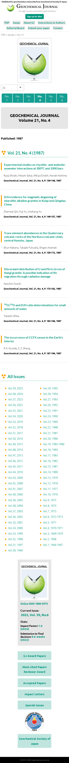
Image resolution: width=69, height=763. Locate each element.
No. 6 (62, 98)
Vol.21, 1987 (50, 433)
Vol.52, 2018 (15, 427)
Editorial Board (15, 28)
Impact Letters (34, 694)
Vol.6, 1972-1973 (53, 517)
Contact (57, 28)
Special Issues (34, 705)
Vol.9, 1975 (49, 500)
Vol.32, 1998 (15, 539)
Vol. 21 (20, 34)
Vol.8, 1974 (49, 505)
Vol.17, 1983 (50, 455)
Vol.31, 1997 (15, 545)
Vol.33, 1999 (15, 533)
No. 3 (29, 98)
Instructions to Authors (51, 22)
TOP (6, 22)
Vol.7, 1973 (49, 511)
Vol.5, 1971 (49, 522)
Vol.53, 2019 (15, 422)
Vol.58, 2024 (15, 394)
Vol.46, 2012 (15, 461)
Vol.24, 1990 (50, 416)
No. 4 (40, 98)
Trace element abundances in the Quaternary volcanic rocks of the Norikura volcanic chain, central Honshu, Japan (33, 236)
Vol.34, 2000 (15, 528)
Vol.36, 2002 (15, 517)
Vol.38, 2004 (15, 505)
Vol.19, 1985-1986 (53, 444)
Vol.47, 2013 (15, 455)
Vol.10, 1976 (50, 494)
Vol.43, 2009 (15, 478)
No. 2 (18, 98)
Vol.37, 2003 (15, 511)
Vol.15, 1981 (50, 466)
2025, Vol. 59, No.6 (35, 615)
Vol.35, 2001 (15, 522)
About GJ (29, 22)
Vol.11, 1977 (50, 489)
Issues (16, 22)
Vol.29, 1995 (50, 388)
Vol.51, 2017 (15, 433)
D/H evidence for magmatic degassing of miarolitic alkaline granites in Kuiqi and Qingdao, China (35, 200)
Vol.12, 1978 (50, 483)
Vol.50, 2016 (15, 438)
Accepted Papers (34, 683)
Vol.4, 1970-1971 (53, 528)
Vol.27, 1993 (50, 399)
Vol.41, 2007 (15, 489)
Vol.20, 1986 (50, 438)
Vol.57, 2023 (15, 399)
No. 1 (7, 98)
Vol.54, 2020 (15, 416)
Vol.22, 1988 (50, 427)
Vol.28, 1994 (50, 394)
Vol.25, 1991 (50, 410)
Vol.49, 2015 (15, 444)
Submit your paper (38, 28)
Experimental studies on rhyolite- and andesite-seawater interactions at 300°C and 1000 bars (35, 166)
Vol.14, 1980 (50, 472)
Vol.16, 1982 (50, 461)
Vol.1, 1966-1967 (53, 545)
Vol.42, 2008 (15, 483)
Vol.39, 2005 (15, 500)
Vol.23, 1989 (50, 422)
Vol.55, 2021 (15, 410)
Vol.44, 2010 (15, 472)
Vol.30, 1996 (15, 550)
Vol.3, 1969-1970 (53, 533)
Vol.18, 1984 (50, 449)
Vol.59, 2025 (15, 388)
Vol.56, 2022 (15, 405)
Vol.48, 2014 (15, 449)
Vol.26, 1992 (50, 405)
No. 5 (51, 98)
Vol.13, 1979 (50, 478)
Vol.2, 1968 (49, 539)
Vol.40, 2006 (15, 494)
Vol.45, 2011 (15, 466)
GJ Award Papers (34, 656)
